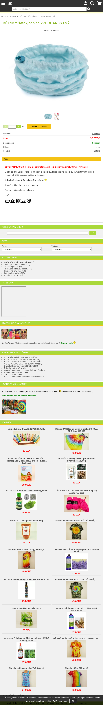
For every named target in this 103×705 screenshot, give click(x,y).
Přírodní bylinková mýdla (15, 368)
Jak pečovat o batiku (13, 374)
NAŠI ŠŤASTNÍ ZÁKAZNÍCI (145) (19, 262)
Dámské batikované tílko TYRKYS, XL (26, 668)
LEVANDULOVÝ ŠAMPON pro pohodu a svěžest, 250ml (77, 550)
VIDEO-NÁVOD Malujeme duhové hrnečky (23, 364)
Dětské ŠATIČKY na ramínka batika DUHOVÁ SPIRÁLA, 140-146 (76, 430)
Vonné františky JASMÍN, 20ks (26, 608)
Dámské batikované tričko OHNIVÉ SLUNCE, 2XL (76, 638)
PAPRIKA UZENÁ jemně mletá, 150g (26, 521)
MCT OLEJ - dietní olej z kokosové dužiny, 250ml (26, 579)
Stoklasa (96, 134)
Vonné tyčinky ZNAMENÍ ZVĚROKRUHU (26, 429)
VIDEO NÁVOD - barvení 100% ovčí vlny (22, 359)
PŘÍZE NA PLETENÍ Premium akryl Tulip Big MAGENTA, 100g (76, 492)
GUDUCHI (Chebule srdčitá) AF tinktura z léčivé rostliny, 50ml (26, 639)
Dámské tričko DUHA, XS (76, 668)
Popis (6, 159)
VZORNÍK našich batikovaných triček (20, 357)
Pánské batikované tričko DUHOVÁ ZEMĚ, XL (76, 579)
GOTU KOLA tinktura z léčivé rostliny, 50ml (26, 491)
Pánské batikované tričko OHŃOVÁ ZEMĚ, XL (76, 521)
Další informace (60, 701)
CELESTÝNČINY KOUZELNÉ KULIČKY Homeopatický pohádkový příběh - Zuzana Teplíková (26, 461)
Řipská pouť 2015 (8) (13, 275)
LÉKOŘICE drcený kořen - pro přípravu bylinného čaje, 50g (76, 460)
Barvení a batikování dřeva (16, 372)
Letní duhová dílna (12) (14, 273)
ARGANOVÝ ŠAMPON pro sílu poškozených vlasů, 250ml (77, 609)
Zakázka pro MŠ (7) (13, 267)
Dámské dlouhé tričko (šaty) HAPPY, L (26, 549)
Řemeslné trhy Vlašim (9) (15, 271)
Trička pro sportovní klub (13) (17, 264)
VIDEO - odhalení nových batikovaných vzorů (24, 377)
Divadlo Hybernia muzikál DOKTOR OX (21, 366)
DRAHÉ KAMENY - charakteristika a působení (24, 370)
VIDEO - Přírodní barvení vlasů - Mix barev (23, 362)
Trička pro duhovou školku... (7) (18, 269)
